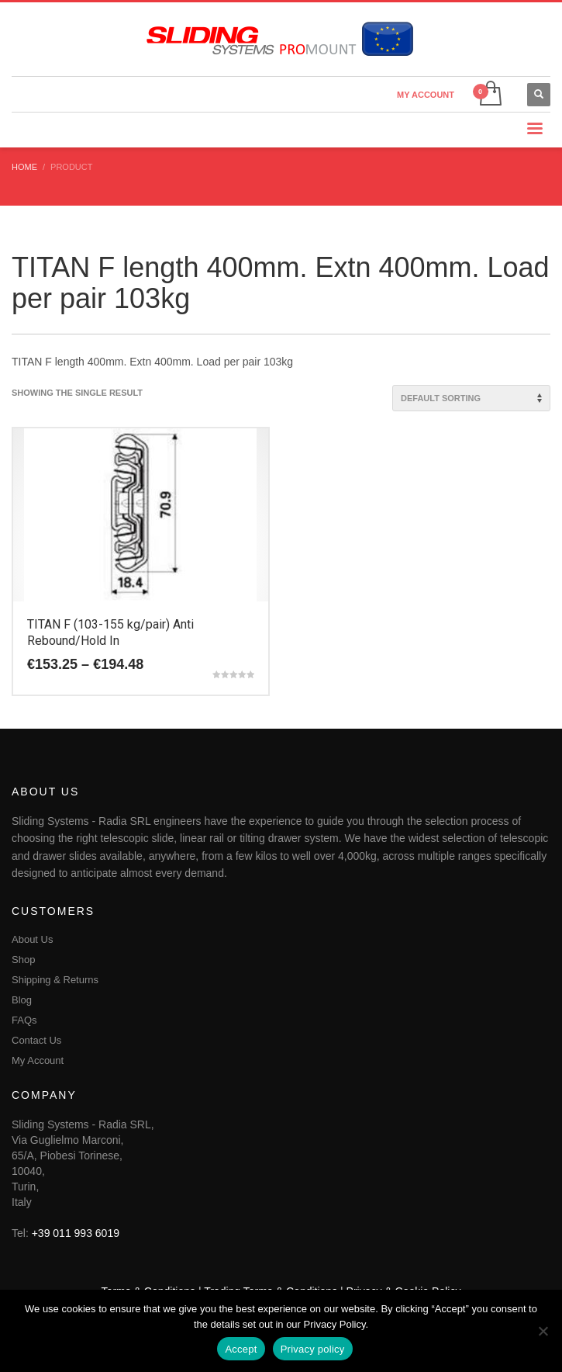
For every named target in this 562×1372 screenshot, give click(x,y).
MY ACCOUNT (425, 94)
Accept (241, 1349)
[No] (542, 1331)
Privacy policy (313, 1349)
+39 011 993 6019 (75, 1233)
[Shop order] (471, 398)
